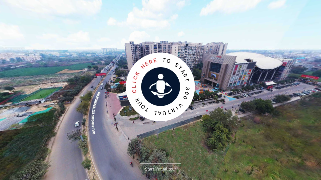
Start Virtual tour (160, 169)
